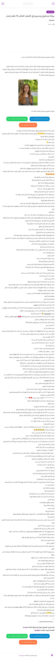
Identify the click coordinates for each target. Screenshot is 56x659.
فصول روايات (50, 12)
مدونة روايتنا (22, 655)
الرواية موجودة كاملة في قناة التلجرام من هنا (39, 119)
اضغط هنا (25, 627)
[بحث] (3, 4)
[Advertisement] (28, 37)
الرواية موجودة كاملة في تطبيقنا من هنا (28, 125)
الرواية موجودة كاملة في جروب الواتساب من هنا (17, 119)
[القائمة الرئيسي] (53, 4)
